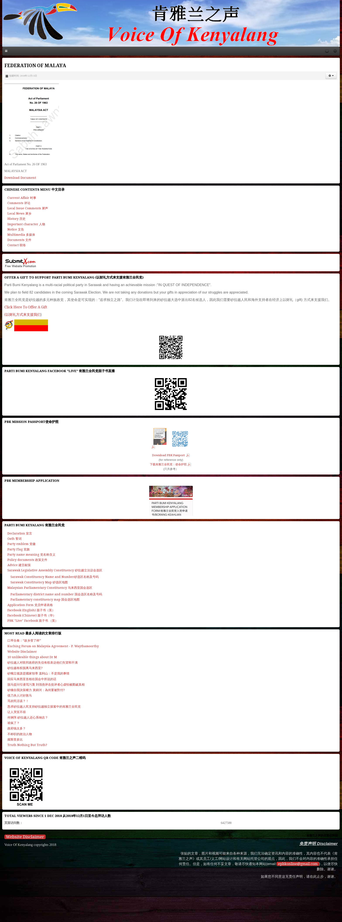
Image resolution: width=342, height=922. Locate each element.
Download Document (20, 177)
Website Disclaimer (25, 837)
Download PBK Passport (168, 455)
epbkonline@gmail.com (298, 864)
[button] (331, 75)
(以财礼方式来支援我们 (22, 314)
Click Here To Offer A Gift (25, 307)
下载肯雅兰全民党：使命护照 (168, 464)
